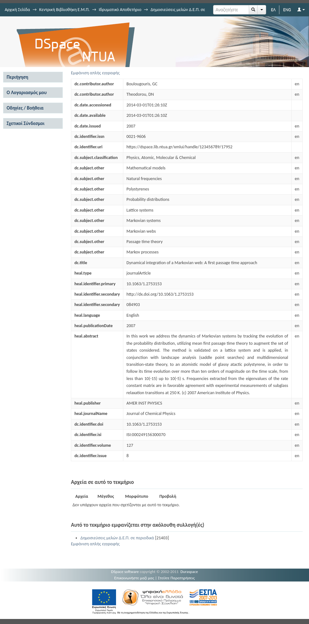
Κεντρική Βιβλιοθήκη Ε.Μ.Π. (64, 9)
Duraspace (189, 571)
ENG (287, 9)
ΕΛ (273, 9)
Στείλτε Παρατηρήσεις (176, 578)
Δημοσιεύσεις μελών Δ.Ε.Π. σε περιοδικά (117, 538)
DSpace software (125, 571)
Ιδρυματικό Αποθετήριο (120, 9)
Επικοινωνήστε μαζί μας (134, 578)
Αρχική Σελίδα (17, 9)
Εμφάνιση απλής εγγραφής (95, 73)
